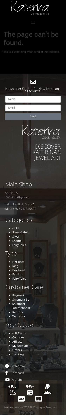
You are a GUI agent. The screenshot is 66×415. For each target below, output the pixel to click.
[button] (33, 23)
